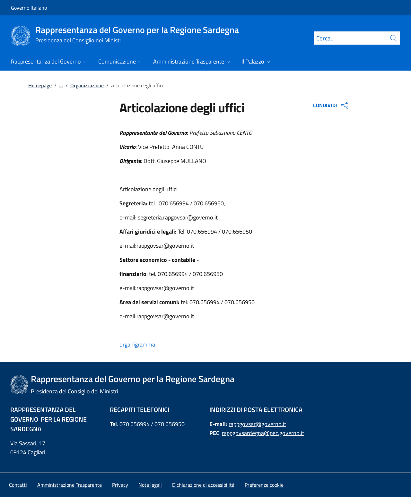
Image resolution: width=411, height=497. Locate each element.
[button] (264, 485)
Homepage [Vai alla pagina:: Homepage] (40, 85)
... (61, 85)
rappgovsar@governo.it (257, 424)
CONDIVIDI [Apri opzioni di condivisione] (331, 105)
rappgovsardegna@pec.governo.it (263, 433)
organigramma (137, 344)
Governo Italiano (29, 8)
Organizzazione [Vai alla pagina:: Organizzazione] (87, 85)
